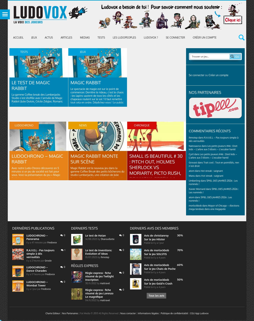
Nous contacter (128, 313)
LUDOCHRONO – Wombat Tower (37, 283)
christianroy (161, 235)
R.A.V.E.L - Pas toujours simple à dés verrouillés (40, 254)
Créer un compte (205, 37)
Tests (101, 37)
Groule (48, 260)
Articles (66, 37)
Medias (85, 37)
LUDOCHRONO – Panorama (37, 237)
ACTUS (49, 37)
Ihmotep (105, 257)
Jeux (34, 37)
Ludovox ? (151, 37)
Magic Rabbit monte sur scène (94, 159)
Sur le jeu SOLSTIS (155, 254)
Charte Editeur (52, 313)
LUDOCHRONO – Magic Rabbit (37, 159)
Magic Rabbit (86, 82)
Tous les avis (156, 295)
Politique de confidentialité (174, 313)
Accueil (18, 37)
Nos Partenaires (70, 313)
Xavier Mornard (197, 188)
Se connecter (175, 37)
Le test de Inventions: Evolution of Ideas (98, 252)
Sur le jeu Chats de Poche (160, 268)
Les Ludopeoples (124, 37)
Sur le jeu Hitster (154, 239)
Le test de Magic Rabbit (31, 85)
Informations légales (148, 313)
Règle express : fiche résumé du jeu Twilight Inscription (99, 276)
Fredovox (52, 242)
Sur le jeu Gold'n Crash (158, 283)
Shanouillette (107, 239)
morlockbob (161, 250)
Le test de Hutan (95, 235)
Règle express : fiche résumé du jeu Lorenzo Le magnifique (99, 293)
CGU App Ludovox (199, 313)
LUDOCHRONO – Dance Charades (37, 269)
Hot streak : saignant (212, 170)
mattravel (105, 283)
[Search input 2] (210, 56)
